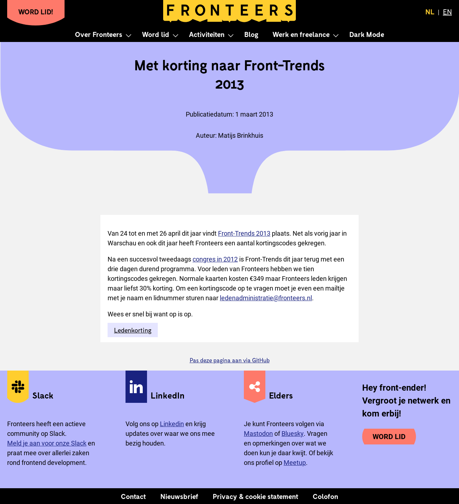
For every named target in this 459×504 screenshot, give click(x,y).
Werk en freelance (301, 34)
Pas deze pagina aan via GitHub (230, 360)
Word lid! (35, 11)
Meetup (295, 462)
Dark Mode (366, 34)
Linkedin (172, 424)
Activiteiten (206, 34)
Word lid (155, 34)
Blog (251, 34)
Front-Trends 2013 (244, 233)
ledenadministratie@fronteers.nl (266, 298)
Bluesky (292, 433)
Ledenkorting (132, 330)
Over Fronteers (98, 34)
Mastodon (258, 433)
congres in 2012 (215, 259)
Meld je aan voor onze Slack (46, 443)
